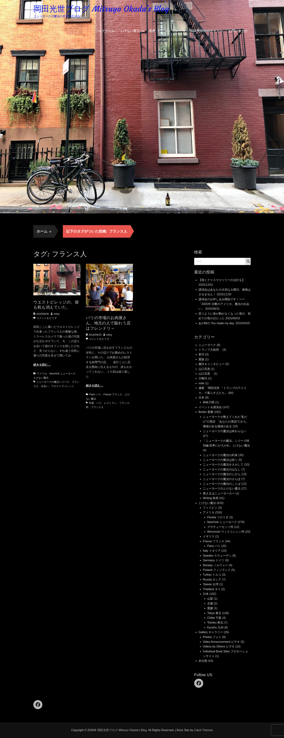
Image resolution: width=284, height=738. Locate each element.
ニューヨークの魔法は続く (220, 459)
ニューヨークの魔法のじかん (222, 474)
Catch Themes (203, 730)
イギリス (208, 536)
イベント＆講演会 (210, 407)
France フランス (112, 394)
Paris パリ (95, 394)
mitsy (57, 313)
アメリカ (42, 373)
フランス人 (97, 407)
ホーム (44, 231)
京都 (210, 603)
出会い (45, 386)
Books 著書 (206, 411)
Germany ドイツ (213, 560)
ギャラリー (173, 31)
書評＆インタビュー (212, 364)
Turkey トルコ (212, 574)
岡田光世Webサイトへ (206, 31)
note (201, 383)
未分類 (203, 660)
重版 (201, 359)
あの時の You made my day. (217, 323)
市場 (91, 402)
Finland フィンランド (217, 569)
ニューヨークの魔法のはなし (222, 469)
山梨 (210, 598)
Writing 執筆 (210, 498)
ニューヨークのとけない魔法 (222, 488)
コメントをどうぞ (46, 318)
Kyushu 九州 (215, 627)
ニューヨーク (207, 345)
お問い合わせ (238, 31)
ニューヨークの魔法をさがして (223, 464)
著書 (152, 31)
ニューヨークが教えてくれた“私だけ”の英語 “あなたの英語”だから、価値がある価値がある (226, 421)
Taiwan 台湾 (210, 584)
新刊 (201, 354)
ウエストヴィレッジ (62, 386)
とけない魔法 (130, 31)
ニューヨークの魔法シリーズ (52, 381)
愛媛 (210, 608)
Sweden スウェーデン (217, 555)
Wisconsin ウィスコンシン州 (225, 531)
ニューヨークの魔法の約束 (220, 455)
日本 (201, 397)
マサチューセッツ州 (220, 526)
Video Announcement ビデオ (221, 641)
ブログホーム (105, 31)
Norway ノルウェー (215, 565)
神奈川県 (208, 402)
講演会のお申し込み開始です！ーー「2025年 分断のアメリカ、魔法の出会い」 (224, 304)
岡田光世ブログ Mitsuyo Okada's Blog (101, 9)
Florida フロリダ (217, 517)
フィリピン (210, 507)
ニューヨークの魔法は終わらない (224, 431)
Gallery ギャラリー (211, 632)
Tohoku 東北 (215, 622)
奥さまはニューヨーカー (219, 493)
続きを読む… (42, 364)
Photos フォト (212, 637)
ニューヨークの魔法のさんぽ (222, 479)
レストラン (110, 402)
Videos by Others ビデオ (219, 646)
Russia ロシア (212, 579)
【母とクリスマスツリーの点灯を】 (222, 280)
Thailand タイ (212, 589)
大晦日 (203, 378)
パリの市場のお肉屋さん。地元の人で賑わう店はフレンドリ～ (108, 322)
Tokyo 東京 (214, 613)
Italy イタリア (212, 550)
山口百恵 (204, 368)
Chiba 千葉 (214, 617)
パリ (98, 402)
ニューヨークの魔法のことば (222, 483)
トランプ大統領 (210, 349)
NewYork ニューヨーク (62, 373)
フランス (124, 402)
